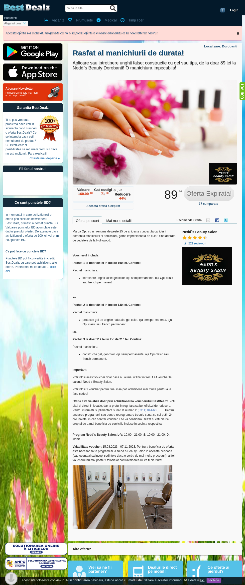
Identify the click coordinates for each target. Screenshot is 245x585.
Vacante (58, 20)
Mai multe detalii (118, 221)
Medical (111, 20)
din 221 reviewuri (195, 243)
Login (234, 10)
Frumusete (84, 20)
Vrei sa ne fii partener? (100, 569)
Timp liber (136, 20)
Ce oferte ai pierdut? (218, 569)
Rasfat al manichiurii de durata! (128, 53)
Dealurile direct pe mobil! (162, 569)
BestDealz (27, 7)
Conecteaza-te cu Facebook (222, 10)
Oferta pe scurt (87, 221)
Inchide (238, 33)
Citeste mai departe (43, 158)
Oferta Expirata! (209, 193)
